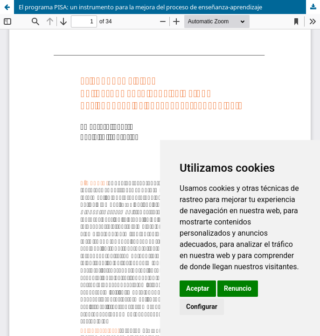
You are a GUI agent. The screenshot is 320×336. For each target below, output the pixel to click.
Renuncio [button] (237, 288)
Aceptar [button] (197, 288)
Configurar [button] (201, 306)
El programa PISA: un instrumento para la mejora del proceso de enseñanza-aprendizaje (140, 7)
